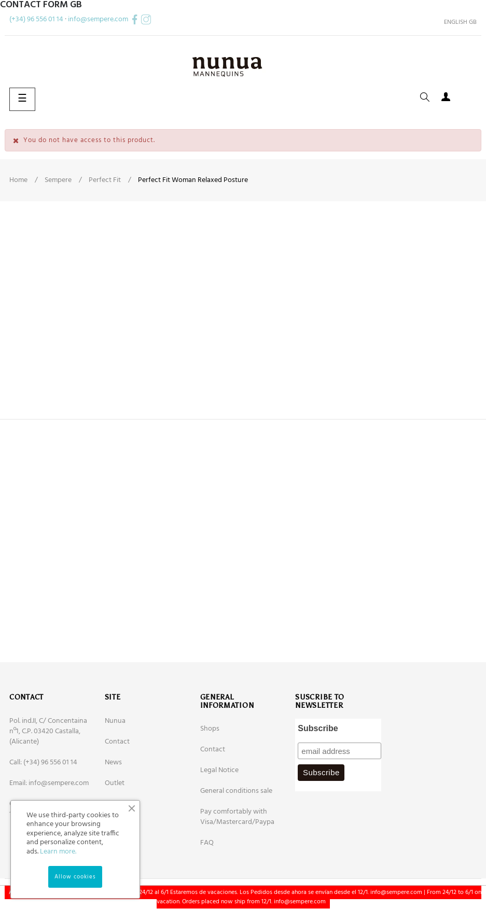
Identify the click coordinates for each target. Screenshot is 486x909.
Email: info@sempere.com (49, 783)
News (113, 762)
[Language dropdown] (456, 22)
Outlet (114, 783)
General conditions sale (236, 791)
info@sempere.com (98, 19)
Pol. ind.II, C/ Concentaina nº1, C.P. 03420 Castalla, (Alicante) (48, 731)
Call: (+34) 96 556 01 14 (43, 762)
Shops (209, 729)
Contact (117, 742)
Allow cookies (75, 877)
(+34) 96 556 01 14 (36, 19)
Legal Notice (219, 770)
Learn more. (58, 852)
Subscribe (318, 728)
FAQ (207, 843)
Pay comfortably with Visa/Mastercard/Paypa (237, 817)
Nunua (115, 721)
